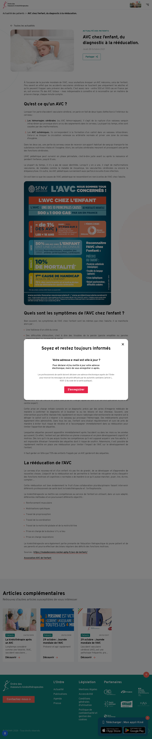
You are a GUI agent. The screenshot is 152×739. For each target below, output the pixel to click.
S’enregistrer (76, 390)
